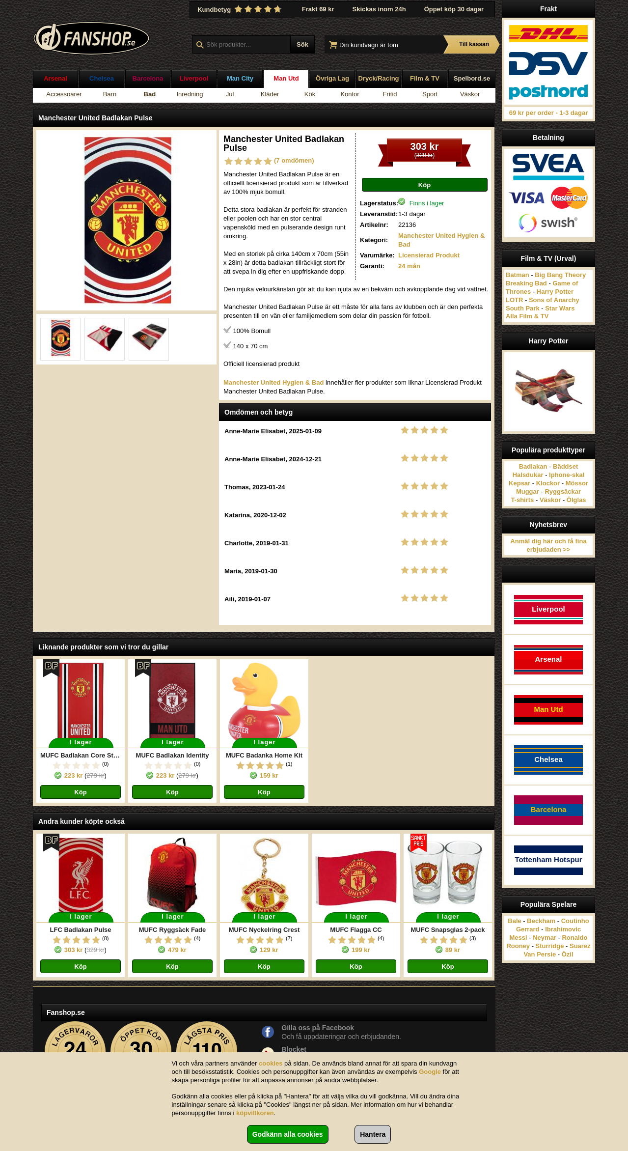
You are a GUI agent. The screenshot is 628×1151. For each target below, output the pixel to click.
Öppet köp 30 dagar (454, 9)
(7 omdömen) (294, 160)
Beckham (541, 921)
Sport (429, 94)
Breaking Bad (526, 283)
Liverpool (194, 78)
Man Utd (286, 78)
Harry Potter (555, 291)
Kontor (349, 94)
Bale (514, 921)
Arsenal (55, 78)
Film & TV (424, 78)
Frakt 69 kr (318, 9)
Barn (109, 94)
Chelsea (101, 78)
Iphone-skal (566, 474)
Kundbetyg (240, 9)
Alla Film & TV (527, 316)
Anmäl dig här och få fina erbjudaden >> (548, 545)
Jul (230, 94)
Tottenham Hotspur (548, 859)
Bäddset (565, 466)
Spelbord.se (472, 78)
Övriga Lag (332, 78)
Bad (150, 94)
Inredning (189, 94)
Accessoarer (64, 94)
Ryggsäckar (563, 491)
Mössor (577, 483)
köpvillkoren (255, 1113)
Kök (309, 94)
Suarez (580, 946)
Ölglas (576, 500)
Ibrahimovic (563, 929)
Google (430, 1071)
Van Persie (539, 954)
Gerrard (528, 929)
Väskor (470, 94)
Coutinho (575, 921)
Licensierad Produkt (429, 255)
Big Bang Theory (560, 275)
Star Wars (559, 308)
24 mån (409, 266)
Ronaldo (574, 937)
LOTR (514, 300)
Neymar (544, 937)
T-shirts (522, 500)
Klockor (548, 483)
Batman (517, 275)
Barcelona (148, 78)
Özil (567, 954)
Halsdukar (528, 474)
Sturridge (550, 946)
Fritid (390, 94)
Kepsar (519, 483)
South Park (523, 308)
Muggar (527, 491)
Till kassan (474, 44)
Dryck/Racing (378, 78)
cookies (270, 1063)
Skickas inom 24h (379, 9)
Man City (240, 78)
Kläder (270, 94)
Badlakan (533, 466)
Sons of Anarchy (554, 300)
